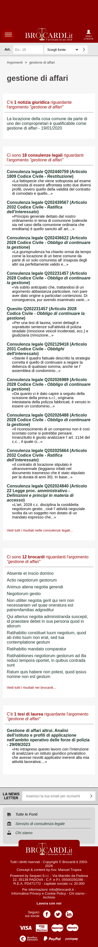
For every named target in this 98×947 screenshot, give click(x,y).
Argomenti (15, 62)
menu (8, 34)
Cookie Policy (55, 893)
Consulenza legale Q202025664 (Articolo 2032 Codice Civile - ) (47, 455)
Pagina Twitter (58, 912)
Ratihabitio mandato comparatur (36, 649)
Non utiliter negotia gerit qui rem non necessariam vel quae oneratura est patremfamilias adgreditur (40, 605)
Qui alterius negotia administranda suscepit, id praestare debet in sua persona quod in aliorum (47, 621)
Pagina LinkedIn (69, 912)
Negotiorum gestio (24, 593)
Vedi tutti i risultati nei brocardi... (31, 687)
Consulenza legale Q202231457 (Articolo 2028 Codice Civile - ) (48, 278)
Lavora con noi (49, 903)
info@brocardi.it (61, 889)
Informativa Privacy (26, 893)
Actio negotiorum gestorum (32, 580)
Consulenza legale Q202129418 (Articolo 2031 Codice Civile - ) (47, 349)
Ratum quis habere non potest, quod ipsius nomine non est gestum (46, 674)
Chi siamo (76, 893)
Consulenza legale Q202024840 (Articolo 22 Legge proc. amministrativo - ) (47, 493)
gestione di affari (42, 62)
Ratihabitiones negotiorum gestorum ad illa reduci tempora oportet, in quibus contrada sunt (46, 660)
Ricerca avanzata (92, 49)
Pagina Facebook (46, 912)
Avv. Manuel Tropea (66, 870)
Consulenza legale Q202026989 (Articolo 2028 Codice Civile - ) (48, 384)
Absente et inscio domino (30, 573)
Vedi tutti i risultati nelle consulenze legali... (40, 530)
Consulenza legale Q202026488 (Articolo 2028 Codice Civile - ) (48, 420)
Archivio (49, 897)
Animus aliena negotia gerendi (35, 587)
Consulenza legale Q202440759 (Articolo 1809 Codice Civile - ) (47, 174)
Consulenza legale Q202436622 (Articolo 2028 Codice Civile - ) (48, 242)
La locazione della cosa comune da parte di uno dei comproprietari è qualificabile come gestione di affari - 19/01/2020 (47, 123)
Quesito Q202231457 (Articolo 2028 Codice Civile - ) (46, 313)
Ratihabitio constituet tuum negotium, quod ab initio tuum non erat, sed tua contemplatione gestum (46, 637)
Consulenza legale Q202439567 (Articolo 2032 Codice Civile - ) (47, 207)
